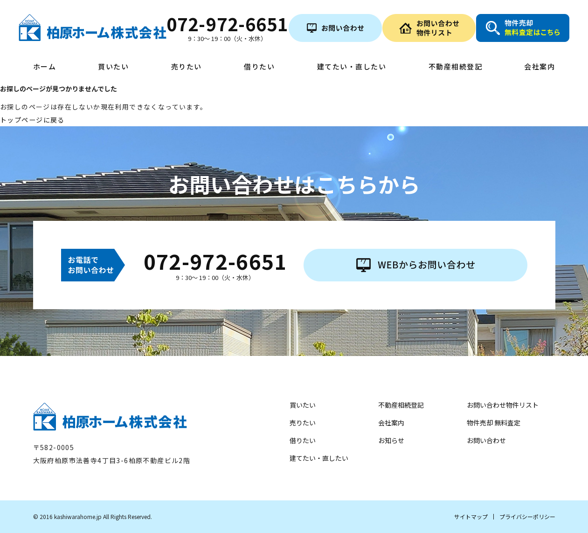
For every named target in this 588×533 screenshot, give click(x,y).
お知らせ (391, 440)
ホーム (44, 67)
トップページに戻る (32, 119)
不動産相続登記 (456, 67)
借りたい (259, 67)
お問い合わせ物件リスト (503, 405)
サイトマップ (471, 516)
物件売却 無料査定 (493, 422)
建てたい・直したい (352, 67)
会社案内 (539, 67)
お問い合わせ (486, 440)
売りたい (186, 67)
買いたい (113, 67)
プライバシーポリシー (527, 516)
